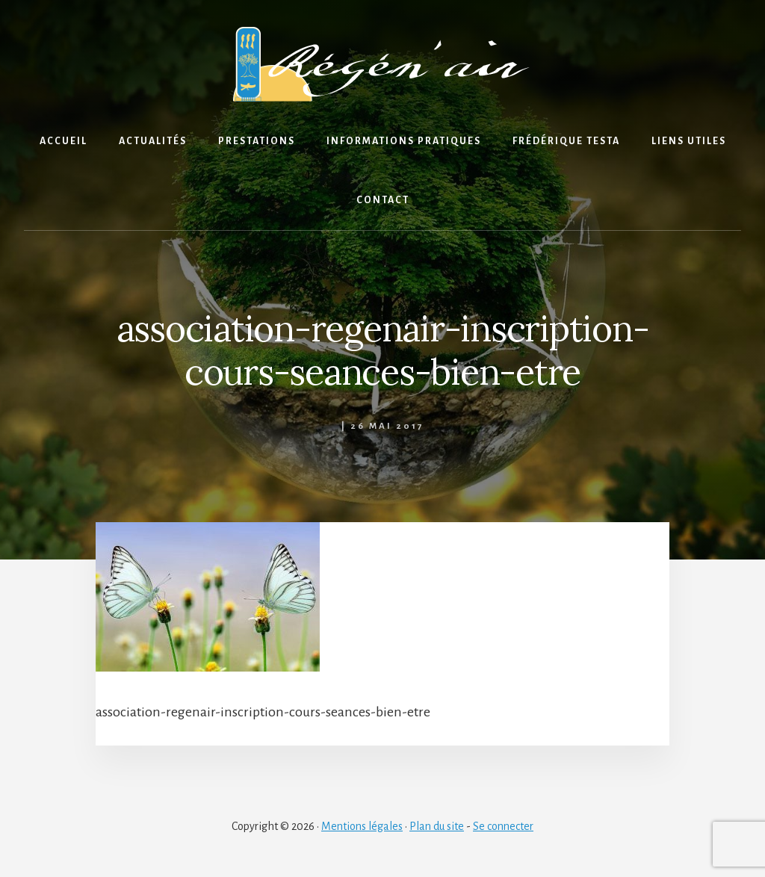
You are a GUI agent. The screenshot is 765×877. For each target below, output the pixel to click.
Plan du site (436, 826)
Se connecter (503, 826)
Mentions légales (362, 826)
